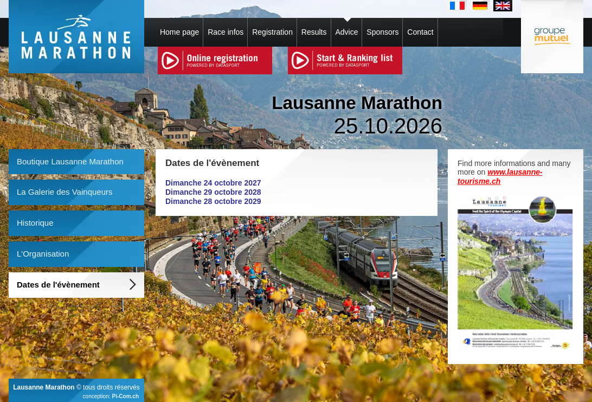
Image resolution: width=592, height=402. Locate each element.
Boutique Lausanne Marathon (70, 161)
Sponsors (382, 32)
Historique (35, 222)
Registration (272, 32)
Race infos (225, 32)
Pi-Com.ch (125, 396)
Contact (420, 32)
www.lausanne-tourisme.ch (500, 177)
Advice (346, 32)
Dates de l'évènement (58, 284)
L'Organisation (43, 253)
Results (314, 32)
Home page (179, 32)
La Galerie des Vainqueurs (65, 191)
